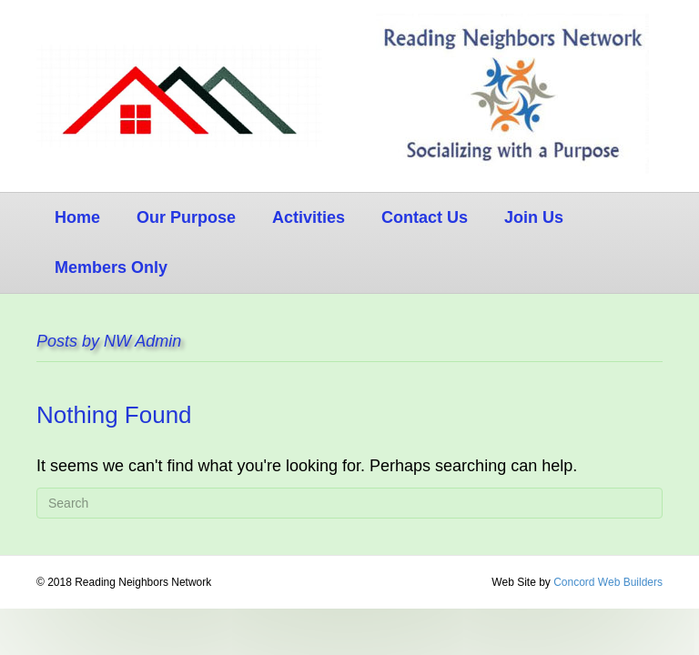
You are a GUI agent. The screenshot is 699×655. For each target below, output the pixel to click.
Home (77, 217)
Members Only (111, 267)
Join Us (533, 217)
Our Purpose (186, 217)
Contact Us (424, 217)
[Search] (349, 503)
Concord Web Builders (608, 582)
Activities (308, 217)
